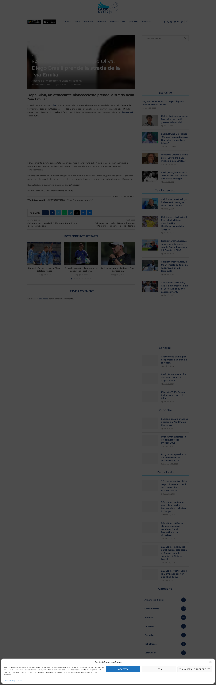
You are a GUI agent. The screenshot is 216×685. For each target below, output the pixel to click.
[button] (210, 662)
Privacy (20, 680)
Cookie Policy (9, 680)
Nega (159, 669)
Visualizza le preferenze (194, 669)
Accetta (123, 669)
